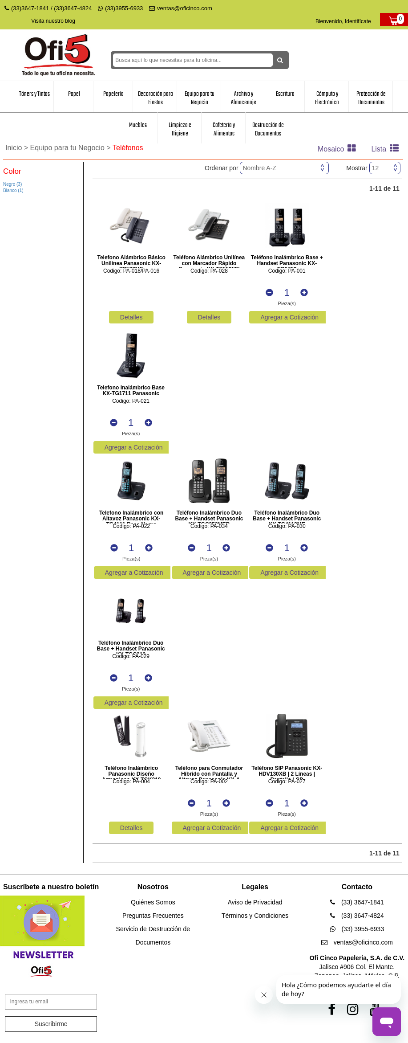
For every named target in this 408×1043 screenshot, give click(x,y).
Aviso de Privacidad (255, 902)
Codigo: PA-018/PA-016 (131, 271)
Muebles (138, 125)
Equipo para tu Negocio (199, 98)
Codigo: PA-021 (130, 401)
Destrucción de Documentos (268, 129)
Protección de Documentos (371, 98)
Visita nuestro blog (53, 21)
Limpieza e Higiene (180, 129)
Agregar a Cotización (289, 317)
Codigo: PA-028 (209, 271)
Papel (74, 94)
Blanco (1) (13, 190)
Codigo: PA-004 (131, 782)
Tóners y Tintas (34, 94)
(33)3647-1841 (30, 8)
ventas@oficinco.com (180, 8)
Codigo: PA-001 (287, 271)
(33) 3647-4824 (357, 915)
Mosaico (339, 149)
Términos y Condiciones (255, 915)
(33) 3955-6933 (357, 929)
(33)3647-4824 (73, 8)
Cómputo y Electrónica (327, 98)
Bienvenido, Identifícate (343, 21)
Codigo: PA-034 (209, 526)
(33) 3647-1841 (357, 902)
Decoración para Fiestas (155, 98)
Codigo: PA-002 (209, 782)
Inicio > (17, 147)
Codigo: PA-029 (130, 656)
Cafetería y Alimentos (224, 129)
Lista (387, 149)
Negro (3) (12, 184)
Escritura (285, 94)
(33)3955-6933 (120, 8)
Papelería (113, 94)
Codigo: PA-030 (287, 526)
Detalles (131, 317)
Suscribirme (51, 1023)
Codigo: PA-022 (131, 526)
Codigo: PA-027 (287, 782)
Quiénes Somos (153, 902)
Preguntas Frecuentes (153, 915)
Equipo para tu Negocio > (71, 147)
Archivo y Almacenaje (243, 98)
